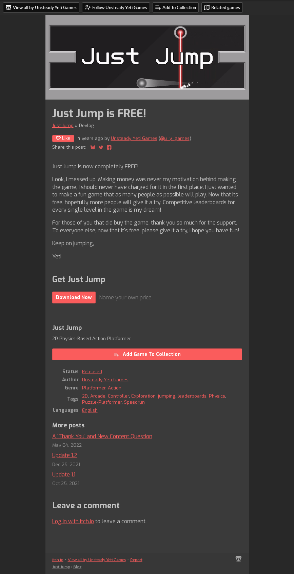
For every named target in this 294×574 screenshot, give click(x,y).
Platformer (93, 388)
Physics (217, 396)
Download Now (74, 297)
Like (63, 138)
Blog (77, 566)
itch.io (57, 559)
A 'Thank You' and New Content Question (102, 436)
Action (114, 388)
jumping (166, 396)
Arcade (97, 396)
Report (136, 559)
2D (85, 396)
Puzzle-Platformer (102, 402)
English (90, 410)
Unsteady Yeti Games (134, 138)
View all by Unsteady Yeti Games (97, 559)
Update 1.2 (64, 455)
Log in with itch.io (73, 521)
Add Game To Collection (147, 354)
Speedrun (134, 402)
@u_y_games (175, 138)
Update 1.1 (63, 474)
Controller (118, 396)
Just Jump (63, 125)
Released (92, 371)
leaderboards (192, 396)
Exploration (143, 396)
